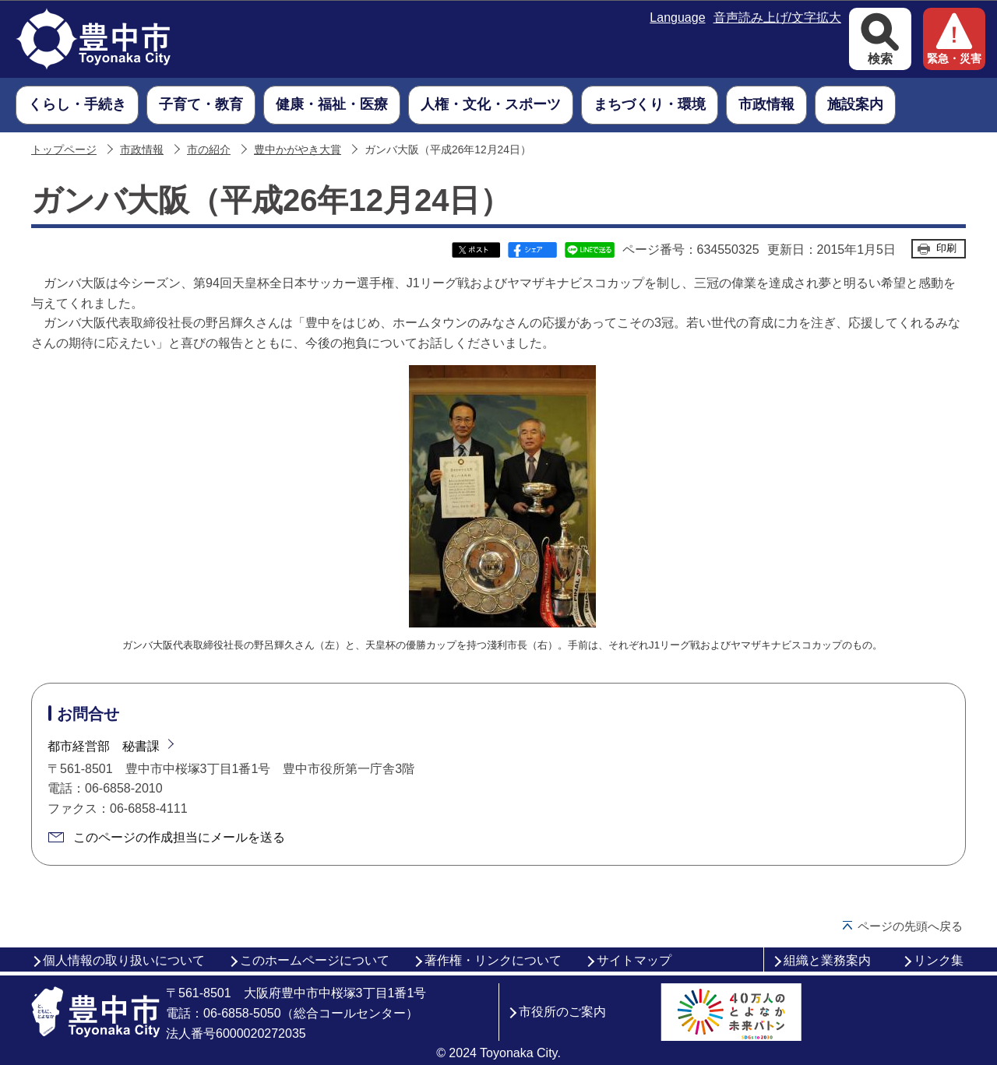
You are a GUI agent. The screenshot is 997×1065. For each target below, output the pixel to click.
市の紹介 (209, 150)
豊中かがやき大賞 (297, 150)
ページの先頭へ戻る (910, 926)
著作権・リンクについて (493, 960)
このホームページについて (314, 960)
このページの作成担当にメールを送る (179, 837)
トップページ (64, 150)
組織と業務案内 (827, 960)
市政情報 (142, 150)
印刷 (946, 248)
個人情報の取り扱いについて (124, 960)
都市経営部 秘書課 (104, 746)
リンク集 (939, 960)
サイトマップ (634, 960)
